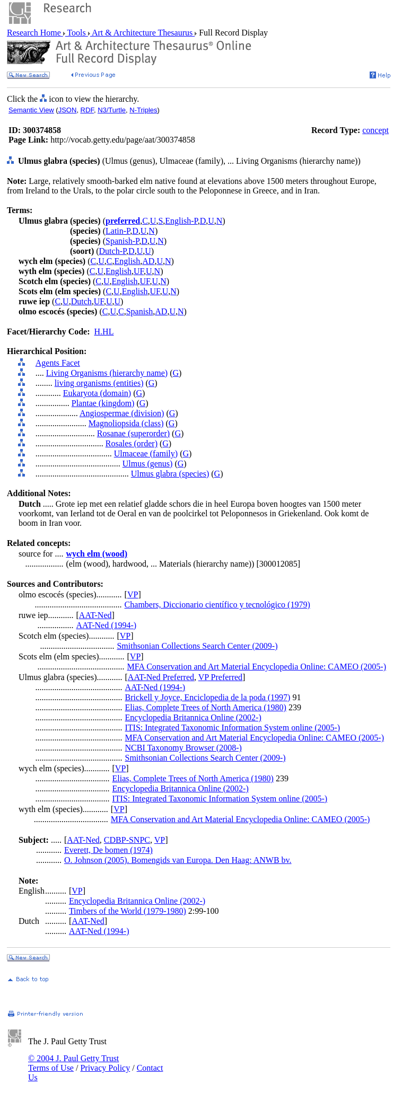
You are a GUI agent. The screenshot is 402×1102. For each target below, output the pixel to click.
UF (139, 271)
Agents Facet (58, 362)
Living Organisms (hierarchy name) (107, 372)
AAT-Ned (95, 615)
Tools (76, 32)
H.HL (104, 331)
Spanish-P (122, 240)
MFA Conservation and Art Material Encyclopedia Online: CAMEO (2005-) (257, 666)
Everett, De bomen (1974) (108, 849)
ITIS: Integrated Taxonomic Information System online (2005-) (232, 727)
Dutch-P (113, 250)
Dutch (81, 301)
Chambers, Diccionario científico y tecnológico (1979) (217, 604)
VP (132, 594)
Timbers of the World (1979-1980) (127, 910)
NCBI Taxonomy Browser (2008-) (183, 747)
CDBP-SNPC (127, 839)
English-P (181, 220)
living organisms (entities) (99, 382)
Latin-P (118, 230)
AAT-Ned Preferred (161, 677)
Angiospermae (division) (122, 413)
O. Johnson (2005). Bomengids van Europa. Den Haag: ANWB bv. (178, 860)
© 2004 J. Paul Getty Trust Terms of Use (73, 1063)
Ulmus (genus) (148, 463)
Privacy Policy (105, 1067)
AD (148, 261)
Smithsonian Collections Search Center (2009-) (197, 645)
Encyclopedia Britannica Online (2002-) (193, 717)
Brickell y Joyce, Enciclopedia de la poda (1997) (208, 697)
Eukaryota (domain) (97, 393)
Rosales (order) (132, 443)
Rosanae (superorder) (133, 433)
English (127, 261)
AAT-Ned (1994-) (106, 625)
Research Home (35, 32)
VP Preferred (220, 677)
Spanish (139, 311)
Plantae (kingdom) (103, 403)
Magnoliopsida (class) (126, 423)
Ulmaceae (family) (146, 453)
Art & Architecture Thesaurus (142, 32)
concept (375, 130)
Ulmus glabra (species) (170, 473)
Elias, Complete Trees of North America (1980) (205, 707)
